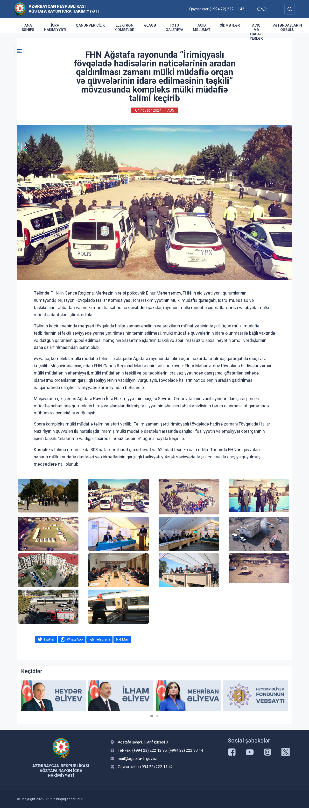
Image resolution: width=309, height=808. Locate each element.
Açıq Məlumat (201, 27)
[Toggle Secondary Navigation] (19, 51)
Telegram (102, 639)
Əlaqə (150, 25)
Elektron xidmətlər (124, 27)
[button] (151, 716)
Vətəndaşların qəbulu (287, 27)
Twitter (49, 639)
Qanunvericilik (90, 25)
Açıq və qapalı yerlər (256, 32)
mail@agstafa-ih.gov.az (137, 758)
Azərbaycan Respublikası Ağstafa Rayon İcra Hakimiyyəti (64, 9)
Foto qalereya (174, 27)
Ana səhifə (28, 27)
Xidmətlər (230, 25)
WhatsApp (75, 639)
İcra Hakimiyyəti (55, 27)
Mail (125, 639)
